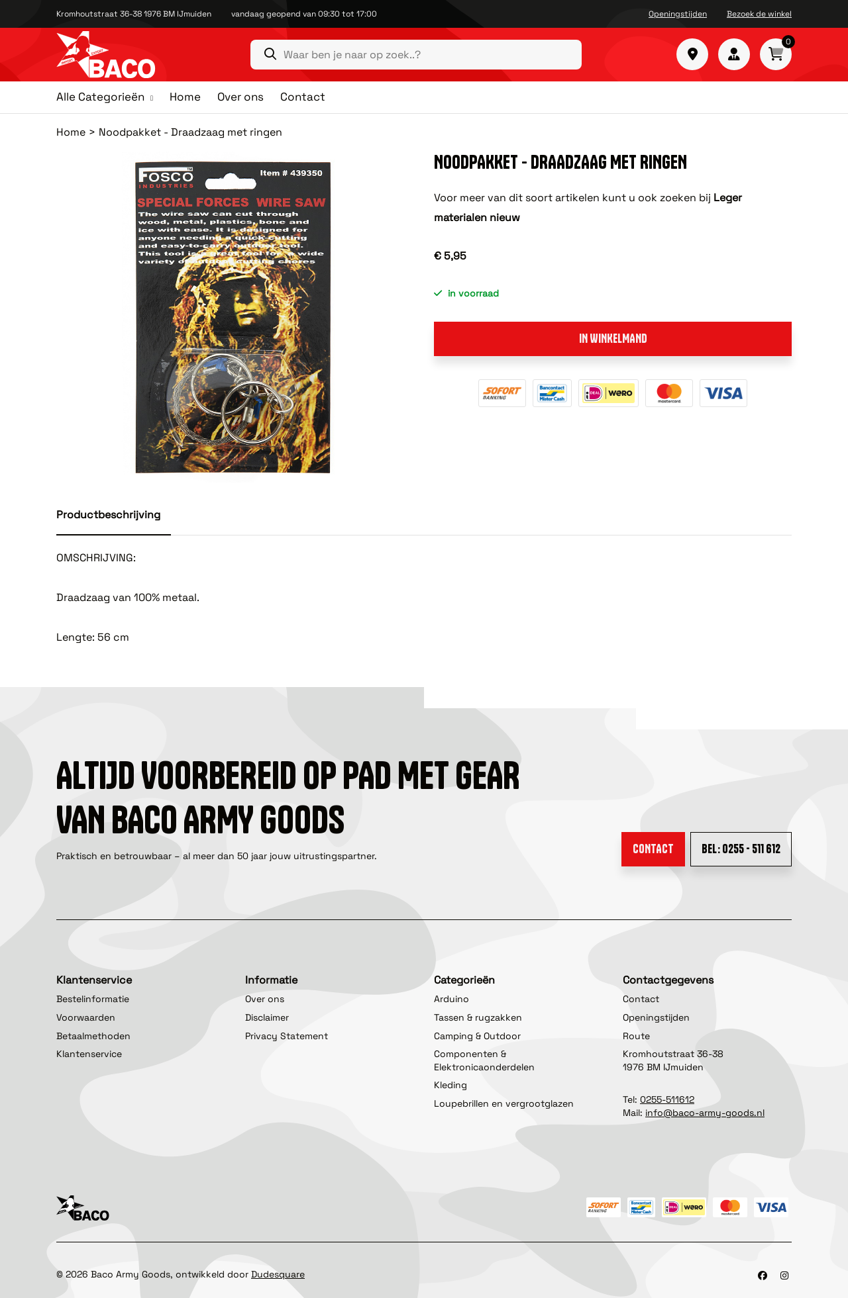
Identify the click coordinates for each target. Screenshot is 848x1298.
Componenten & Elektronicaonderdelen (484, 1060)
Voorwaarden (85, 1017)
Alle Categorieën (100, 97)
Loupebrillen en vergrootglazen (504, 1103)
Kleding (450, 1085)
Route (636, 1036)
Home (185, 96)
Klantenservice (89, 1054)
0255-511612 (667, 1099)
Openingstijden (678, 14)
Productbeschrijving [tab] (108, 515)
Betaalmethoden (93, 1036)
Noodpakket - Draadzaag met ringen (190, 132)
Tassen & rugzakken (478, 1017)
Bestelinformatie (92, 999)
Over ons (240, 96)
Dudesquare (278, 1274)
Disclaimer (267, 1017)
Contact (302, 96)
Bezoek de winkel (759, 14)
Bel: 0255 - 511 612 (741, 849)
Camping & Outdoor (477, 1036)
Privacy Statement (286, 1036)
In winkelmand (613, 338)
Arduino (451, 999)
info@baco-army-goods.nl (705, 1113)
